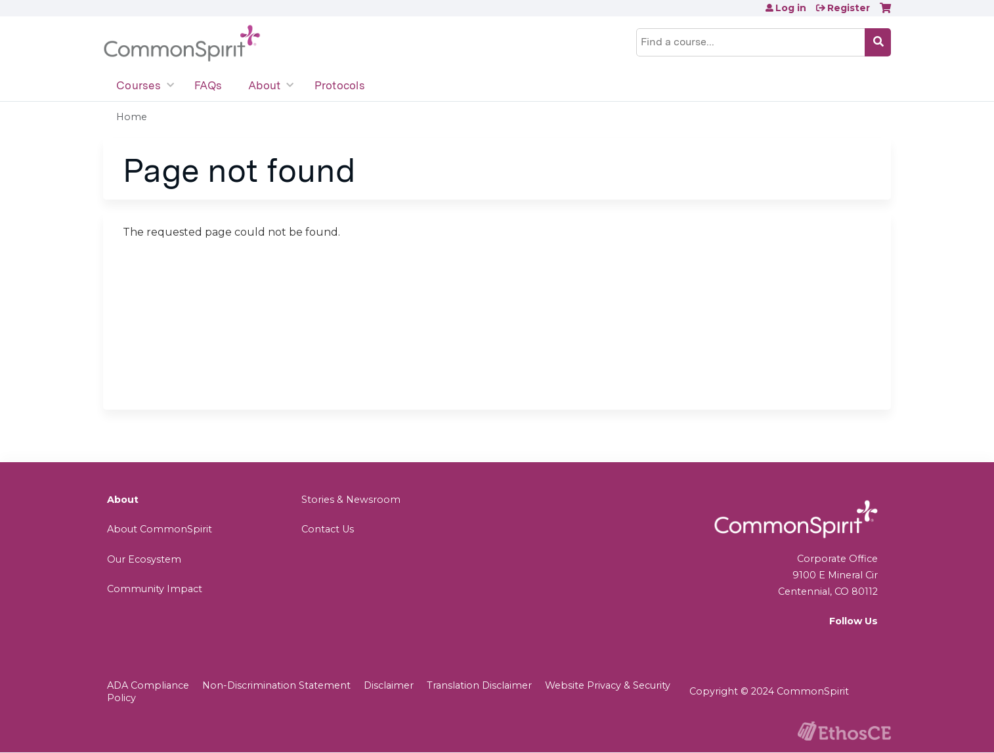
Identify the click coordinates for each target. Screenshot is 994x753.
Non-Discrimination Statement (276, 685)
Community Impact (154, 589)
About (264, 85)
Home (131, 117)
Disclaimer (389, 685)
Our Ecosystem (144, 559)
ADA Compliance (148, 685)
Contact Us (327, 529)
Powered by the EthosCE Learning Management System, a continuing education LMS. (844, 731)
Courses (138, 85)
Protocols (339, 85)
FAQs (208, 85)
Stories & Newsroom (350, 500)
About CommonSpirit (159, 529)
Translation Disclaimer (479, 685)
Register (848, 7)
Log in (790, 7)
